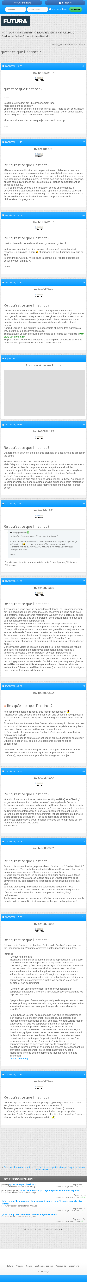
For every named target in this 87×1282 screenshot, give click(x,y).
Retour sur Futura (22, 2)
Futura (10, 1266)
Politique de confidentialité (67, 1266)
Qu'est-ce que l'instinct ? (22, 1184)
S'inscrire (65, 2)
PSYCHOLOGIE (67, 32)
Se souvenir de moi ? (59, 9)
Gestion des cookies (44, 1266)
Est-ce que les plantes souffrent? (19, 1167)
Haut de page (44, 1271)
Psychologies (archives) (13, 36)
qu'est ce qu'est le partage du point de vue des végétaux (50, 1190)
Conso (29, 1266)
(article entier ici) (19, 1058)
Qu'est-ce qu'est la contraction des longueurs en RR (29, 1214)
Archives (19, 1266)
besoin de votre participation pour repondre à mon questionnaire (60, 1168)
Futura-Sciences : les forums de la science (37, 32)
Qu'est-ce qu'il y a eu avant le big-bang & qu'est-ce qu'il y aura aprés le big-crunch (41, 1202)
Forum (11, 32)
